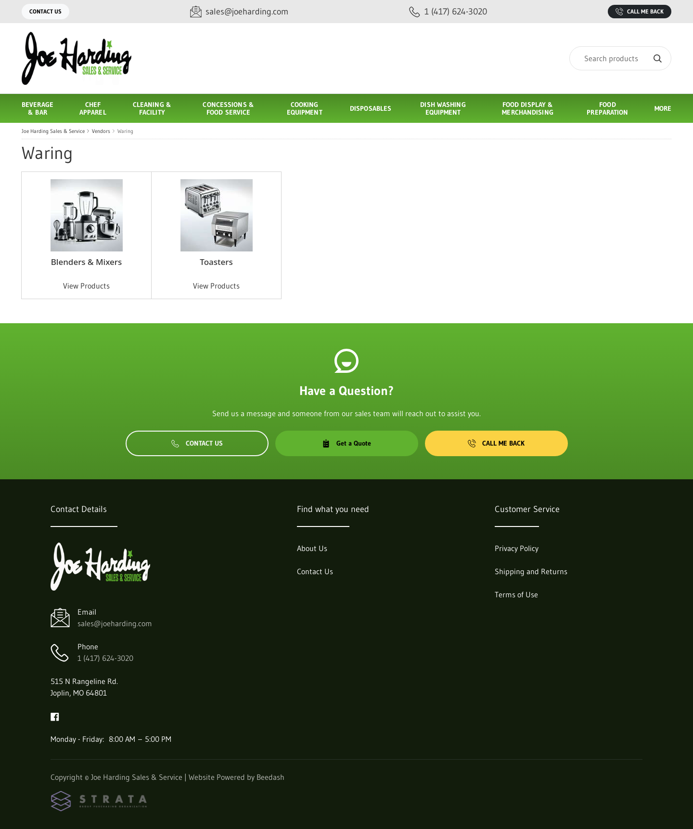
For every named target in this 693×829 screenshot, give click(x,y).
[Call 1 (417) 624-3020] (448, 11)
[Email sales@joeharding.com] (239, 11)
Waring (125, 131)
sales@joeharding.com (114, 623)
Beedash (270, 777)
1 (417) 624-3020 (105, 658)
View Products (86, 285)
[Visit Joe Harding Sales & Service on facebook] (55, 716)
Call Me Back (640, 11)
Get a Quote (346, 443)
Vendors (101, 131)
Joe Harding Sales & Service (53, 131)
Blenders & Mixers (86, 261)
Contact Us (45, 11)
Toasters (216, 261)
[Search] (620, 58)
